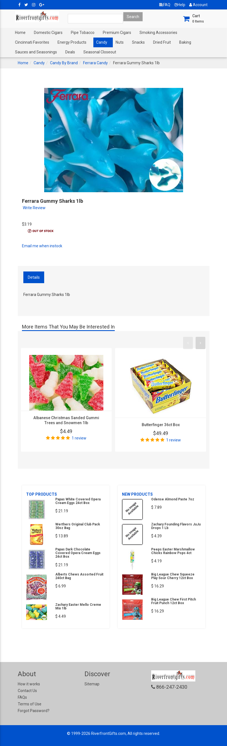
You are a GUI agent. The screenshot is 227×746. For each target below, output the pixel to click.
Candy (101, 42)
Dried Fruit (162, 42)
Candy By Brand (64, 63)
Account (198, 5)
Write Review (34, 208)
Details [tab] (34, 277)
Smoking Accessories (158, 32)
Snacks (138, 42)
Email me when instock (42, 246)
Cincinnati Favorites (32, 42)
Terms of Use (29, 704)
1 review (79, 438)
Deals (70, 52)
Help (179, 5)
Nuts (120, 42)
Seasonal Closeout (99, 52)
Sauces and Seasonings (36, 52)
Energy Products (72, 42)
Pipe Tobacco (82, 32)
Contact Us (27, 690)
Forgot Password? (33, 710)
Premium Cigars (117, 32)
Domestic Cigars (48, 32)
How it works (29, 684)
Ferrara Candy (95, 63)
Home (20, 32)
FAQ (164, 5)
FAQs (22, 697)
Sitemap (91, 684)
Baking (185, 42)
